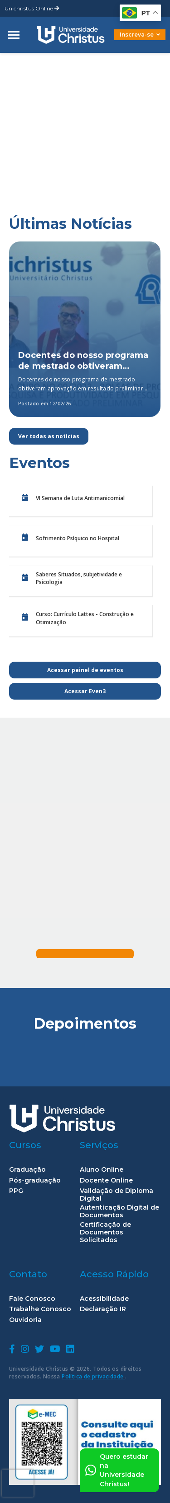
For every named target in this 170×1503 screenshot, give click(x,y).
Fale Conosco (32, 1299)
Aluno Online (101, 1170)
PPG (16, 1191)
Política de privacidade (93, 1376)
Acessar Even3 (85, 691)
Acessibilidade (104, 1299)
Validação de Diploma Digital (116, 1194)
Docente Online (106, 1180)
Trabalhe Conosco (40, 1309)
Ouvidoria (25, 1320)
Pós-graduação (35, 1180)
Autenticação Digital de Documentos (119, 1211)
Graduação (27, 1170)
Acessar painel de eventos (85, 670)
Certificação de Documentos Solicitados (105, 1232)
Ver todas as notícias (48, 436)
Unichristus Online (32, 8)
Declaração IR (103, 1309)
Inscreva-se (140, 34)
